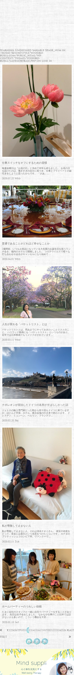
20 (49, 630)
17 (41, 630)
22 (54, 630)
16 (38, 630)
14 (33, 630)
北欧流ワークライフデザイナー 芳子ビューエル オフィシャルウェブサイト (37, 13)
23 (56, 630)
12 (27, 630)
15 (35, 630)
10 (22, 630)
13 (30, 630)
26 (64, 630)
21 (51, 630)
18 (43, 630)
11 (25, 630)
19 (46, 630)
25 (62, 630)
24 (59, 630)
